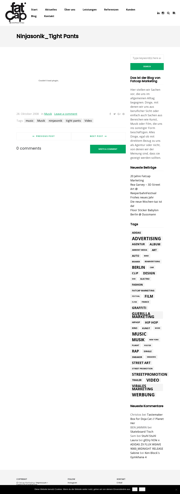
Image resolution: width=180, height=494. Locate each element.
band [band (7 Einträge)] (146, 256)
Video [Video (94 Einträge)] (152, 380)
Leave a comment (65, 114)
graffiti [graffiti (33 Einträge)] (139, 308)
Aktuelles (51, 9)
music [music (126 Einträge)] (139, 334)
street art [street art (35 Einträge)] (141, 363)
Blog (34, 16)
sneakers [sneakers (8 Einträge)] (151, 357)
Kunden (130, 9)
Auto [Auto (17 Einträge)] (135, 255)
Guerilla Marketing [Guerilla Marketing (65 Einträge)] (143, 315)
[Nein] (176, 489)
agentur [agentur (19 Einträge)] (138, 244)
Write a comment (107, 149)
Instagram (72, 482)
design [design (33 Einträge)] (149, 273)
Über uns (69, 9)
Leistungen (90, 9)
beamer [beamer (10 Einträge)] (136, 261)
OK (134, 489)
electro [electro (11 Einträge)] (144, 279)
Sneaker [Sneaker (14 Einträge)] (137, 356)
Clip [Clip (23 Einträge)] (135, 273)
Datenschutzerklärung (26, 484)
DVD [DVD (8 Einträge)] (133, 279)
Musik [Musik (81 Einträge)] (138, 340)
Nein (142, 489)
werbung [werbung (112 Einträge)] (143, 395)
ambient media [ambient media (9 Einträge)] (139, 250)
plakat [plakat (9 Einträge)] (135, 345)
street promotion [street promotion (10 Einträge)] (142, 368)
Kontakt (49, 16)
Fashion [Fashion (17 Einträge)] (137, 284)
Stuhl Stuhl (149, 436)
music (29, 120)
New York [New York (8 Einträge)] (154, 339)
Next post (96, 136)
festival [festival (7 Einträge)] (136, 296)
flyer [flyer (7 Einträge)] (134, 302)
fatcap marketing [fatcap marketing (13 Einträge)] (143, 290)
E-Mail (119, 482)
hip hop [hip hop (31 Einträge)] (151, 322)
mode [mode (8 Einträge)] (157, 328)
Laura (134, 440)
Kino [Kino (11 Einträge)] (134, 328)
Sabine (134, 453)
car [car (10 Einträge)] (152, 267)
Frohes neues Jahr (142, 197)
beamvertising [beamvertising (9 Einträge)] (152, 261)
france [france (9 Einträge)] (145, 302)
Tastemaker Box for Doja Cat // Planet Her (147, 419)
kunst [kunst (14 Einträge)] (146, 328)
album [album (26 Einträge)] (155, 244)
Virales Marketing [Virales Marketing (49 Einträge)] (142, 387)
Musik (48, 114)
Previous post (45, 136)
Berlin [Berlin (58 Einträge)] (138, 267)
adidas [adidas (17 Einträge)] (136, 232)
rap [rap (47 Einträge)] (135, 351)
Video (88, 120)
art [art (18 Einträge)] (154, 250)
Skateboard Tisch (141, 431)
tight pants (73, 120)
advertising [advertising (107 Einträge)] (146, 238)
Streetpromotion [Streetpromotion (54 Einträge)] (149, 374)
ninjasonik (55, 120)
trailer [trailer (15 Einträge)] (137, 380)
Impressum (41, 482)
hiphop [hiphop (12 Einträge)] (136, 322)
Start (34, 9)
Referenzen (111, 9)
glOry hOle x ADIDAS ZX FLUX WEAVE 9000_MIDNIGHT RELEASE (146, 444)
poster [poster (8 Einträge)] (147, 345)
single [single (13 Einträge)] (148, 351)
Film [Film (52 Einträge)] (149, 296)
